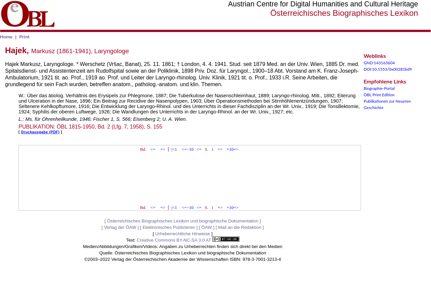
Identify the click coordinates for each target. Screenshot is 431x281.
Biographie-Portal (379, 88)
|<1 (174, 149)
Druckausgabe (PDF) (40, 132)
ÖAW (206, 227)
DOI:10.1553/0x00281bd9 (388, 69)
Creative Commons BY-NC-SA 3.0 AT (188, 240)
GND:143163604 (379, 62)
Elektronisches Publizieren (168, 227)
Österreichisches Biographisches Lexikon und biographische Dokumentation (183, 220)
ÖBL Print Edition (379, 94)
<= (153, 149)
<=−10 (188, 149)
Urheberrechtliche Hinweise (182, 233)
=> (162, 149)
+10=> (232, 149)
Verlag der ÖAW (120, 227)
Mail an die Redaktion (239, 227)
